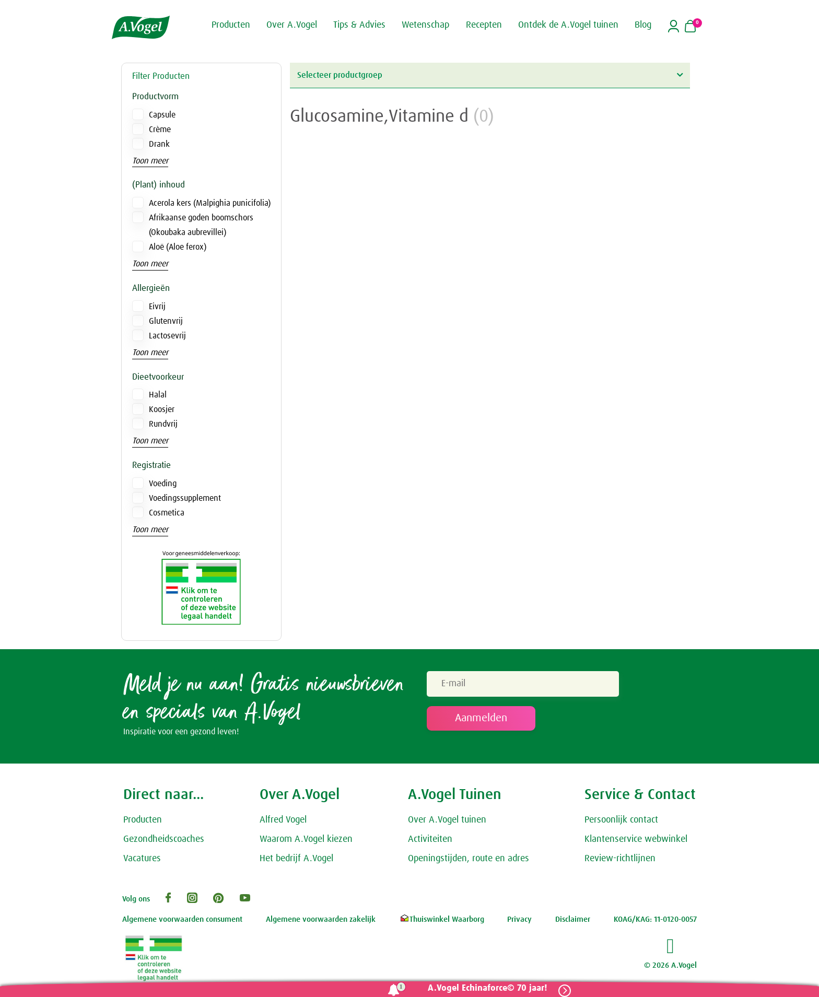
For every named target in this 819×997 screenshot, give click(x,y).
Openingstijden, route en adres (468, 859)
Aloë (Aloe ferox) (177, 247)
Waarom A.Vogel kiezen (306, 840)
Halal (158, 395)
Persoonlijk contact (621, 821)
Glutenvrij (166, 321)
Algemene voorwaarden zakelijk (321, 920)
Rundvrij (163, 424)
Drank (159, 144)
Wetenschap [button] (425, 25)
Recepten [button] (484, 25)
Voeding (163, 483)
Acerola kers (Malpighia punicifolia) (210, 203)
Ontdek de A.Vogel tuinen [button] (568, 25)
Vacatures (142, 859)
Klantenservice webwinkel (635, 840)
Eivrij (157, 306)
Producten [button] (231, 25)
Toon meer (150, 161)
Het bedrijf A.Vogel (296, 859)
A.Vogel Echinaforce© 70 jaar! (486, 988)
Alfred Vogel (283, 821)
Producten (142, 821)
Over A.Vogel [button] (291, 25)
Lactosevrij (167, 336)
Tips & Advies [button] (359, 25)
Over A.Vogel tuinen (447, 821)
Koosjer (161, 409)
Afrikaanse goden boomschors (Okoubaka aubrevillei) (201, 225)
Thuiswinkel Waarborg (441, 920)
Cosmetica (166, 513)
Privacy (519, 920)
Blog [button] (643, 25)
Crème (160, 129)
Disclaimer (572, 920)
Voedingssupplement (185, 498)
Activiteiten (430, 840)
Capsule (162, 115)
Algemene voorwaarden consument (182, 920)
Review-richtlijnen (620, 859)
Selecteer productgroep (490, 75)
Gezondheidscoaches (163, 840)
